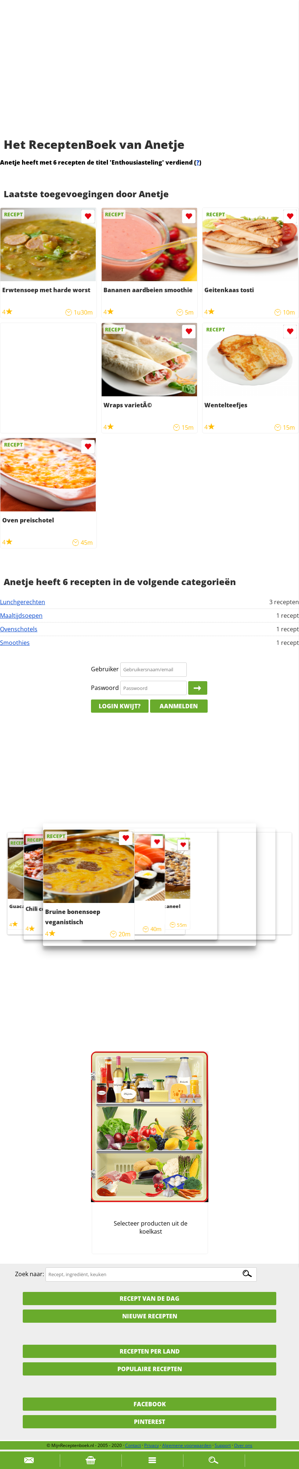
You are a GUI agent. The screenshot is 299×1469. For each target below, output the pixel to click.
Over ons (243, 1445)
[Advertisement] (149, 77)
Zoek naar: (29, 1274)
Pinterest (149, 1422)
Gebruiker (105, 669)
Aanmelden (179, 706)
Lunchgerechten (22, 602)
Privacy (151, 1445)
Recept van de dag (149, 1298)
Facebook (150, 1404)
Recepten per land (150, 1351)
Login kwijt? (120, 706)
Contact (133, 1445)
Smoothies (15, 643)
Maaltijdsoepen (21, 616)
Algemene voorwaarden (186, 1445)
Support (223, 1445)
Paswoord (105, 688)
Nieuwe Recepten (149, 1316)
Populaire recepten (149, 1369)
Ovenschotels (18, 629)
